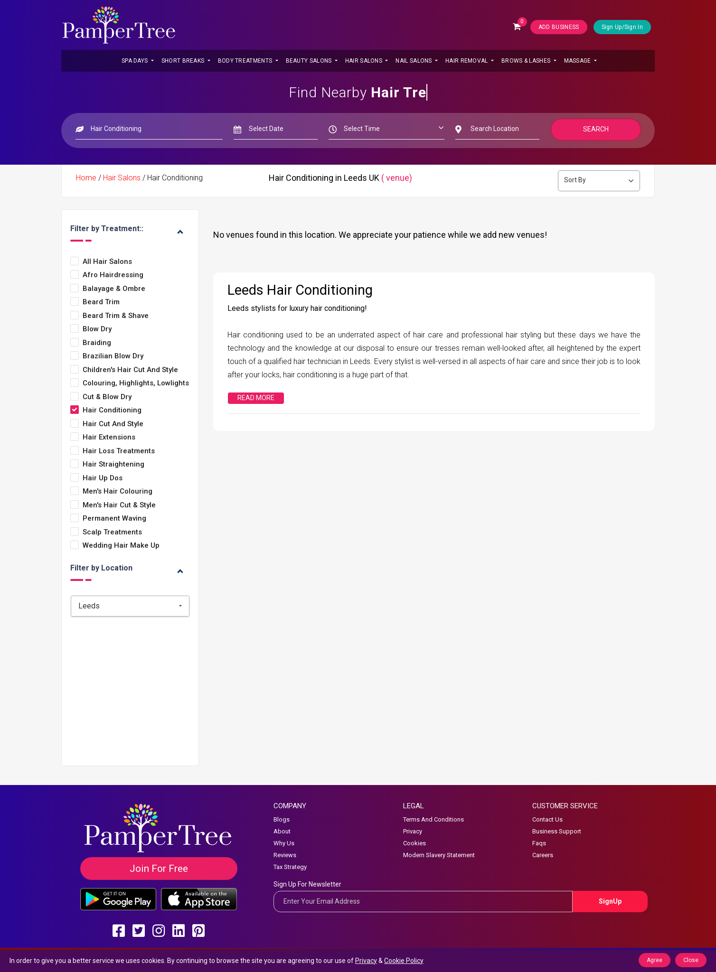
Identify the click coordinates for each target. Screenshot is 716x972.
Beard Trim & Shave (116, 316)
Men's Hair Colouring (117, 491)
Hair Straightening (113, 464)
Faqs (539, 843)
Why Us (283, 843)
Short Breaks (183, 60)
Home (86, 177)
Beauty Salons (309, 60)
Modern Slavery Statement (439, 855)
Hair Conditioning (112, 410)
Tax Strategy (290, 866)
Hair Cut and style (113, 424)
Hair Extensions (109, 437)
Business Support (556, 831)
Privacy (412, 831)
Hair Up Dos (102, 478)
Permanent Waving (114, 518)
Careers (542, 855)
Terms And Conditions (433, 819)
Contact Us (547, 819)
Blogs (281, 819)
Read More (255, 398)
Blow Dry (97, 329)
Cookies (414, 843)
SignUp (610, 901)
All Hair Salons (107, 262)
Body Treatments (246, 60)
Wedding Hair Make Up (121, 546)
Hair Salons (364, 60)
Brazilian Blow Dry (113, 356)
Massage (578, 60)
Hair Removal (467, 60)
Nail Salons (414, 60)
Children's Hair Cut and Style (130, 370)
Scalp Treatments (112, 532)
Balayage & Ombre (114, 289)
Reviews (284, 855)
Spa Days (136, 60)
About (282, 831)
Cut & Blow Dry (107, 397)
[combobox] (130, 606)
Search (596, 129)
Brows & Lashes (526, 60)
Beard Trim (101, 302)
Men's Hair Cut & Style (119, 505)
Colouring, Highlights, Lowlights (136, 383)
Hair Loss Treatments (119, 451)
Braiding (97, 343)
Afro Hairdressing (113, 275)
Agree (654, 960)
